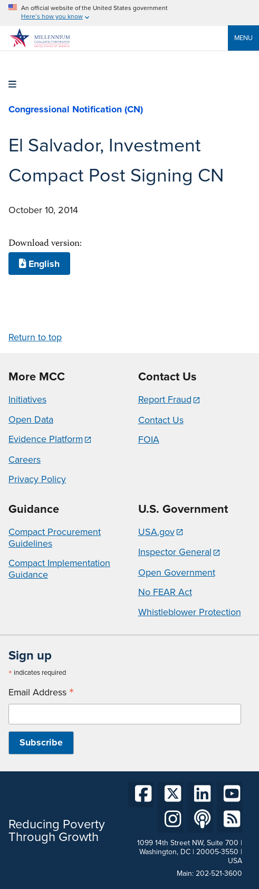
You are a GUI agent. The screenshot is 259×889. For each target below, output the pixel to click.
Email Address (41, 692)
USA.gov (156, 532)
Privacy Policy (37, 479)
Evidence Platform (45, 439)
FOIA (148, 439)
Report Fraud (164, 399)
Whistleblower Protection (189, 612)
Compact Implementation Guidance (59, 568)
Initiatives (27, 399)
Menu (243, 38)
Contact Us (161, 420)
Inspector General (175, 552)
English (39, 263)
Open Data (30, 419)
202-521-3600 (219, 873)
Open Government (176, 572)
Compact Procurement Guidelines (54, 537)
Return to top (35, 337)
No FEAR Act (165, 592)
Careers (24, 459)
